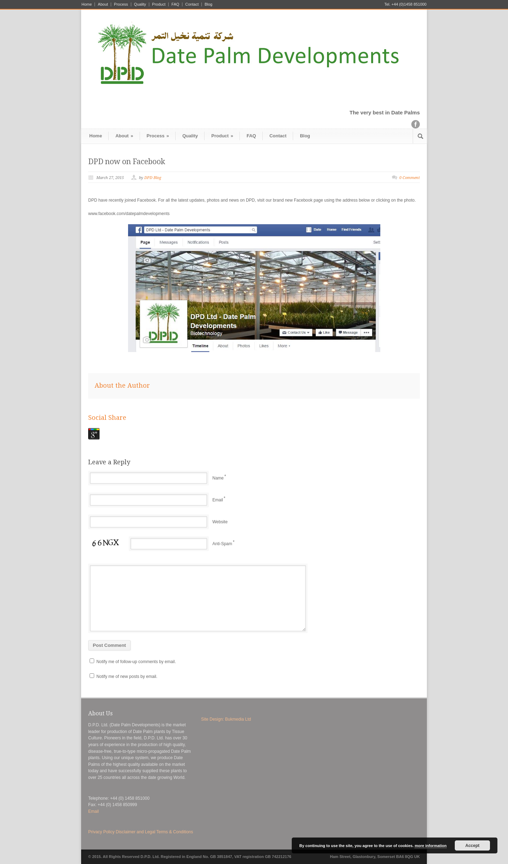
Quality (140, 4)
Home (86, 4)
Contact (192, 4)
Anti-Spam (222, 543)
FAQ (175, 4)
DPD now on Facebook (126, 161)
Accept (472, 845)
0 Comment (409, 177)
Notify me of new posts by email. (126, 676)
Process (121, 4)
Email (217, 499)
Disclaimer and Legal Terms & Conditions (154, 831)
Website (220, 521)
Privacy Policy (101, 831)
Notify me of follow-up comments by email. (136, 661)
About (103, 4)
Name (218, 478)
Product (158, 4)
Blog (208, 4)
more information (430, 846)
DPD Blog (152, 177)
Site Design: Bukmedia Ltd (226, 719)
